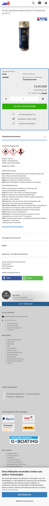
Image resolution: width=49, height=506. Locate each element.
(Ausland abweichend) (30, 79)
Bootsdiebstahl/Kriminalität (16, 464)
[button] (6, 99)
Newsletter (10, 344)
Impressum (11, 330)
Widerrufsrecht (12, 350)
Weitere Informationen (24, 501)
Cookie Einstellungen (14, 328)
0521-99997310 (10, 320)
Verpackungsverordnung (15, 359)
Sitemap (10, 363)
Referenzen (10, 458)
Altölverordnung (12, 355)
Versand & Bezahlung (14, 340)
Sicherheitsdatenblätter (15, 361)
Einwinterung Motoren (14, 466)
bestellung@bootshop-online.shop (16, 316)
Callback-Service (12, 324)
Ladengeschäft (12, 453)
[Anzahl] (24, 99)
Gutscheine (10, 342)
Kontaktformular (12, 326)
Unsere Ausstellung (13, 460)
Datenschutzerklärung (10, 490)
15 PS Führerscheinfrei (14, 462)
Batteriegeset (11, 357)
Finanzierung (11, 348)
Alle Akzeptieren (24, 495)
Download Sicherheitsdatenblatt (12, 227)
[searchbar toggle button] (33, 3)
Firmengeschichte (13, 456)
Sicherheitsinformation (11, 137)
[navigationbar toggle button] (46, 3)
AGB (8, 346)
